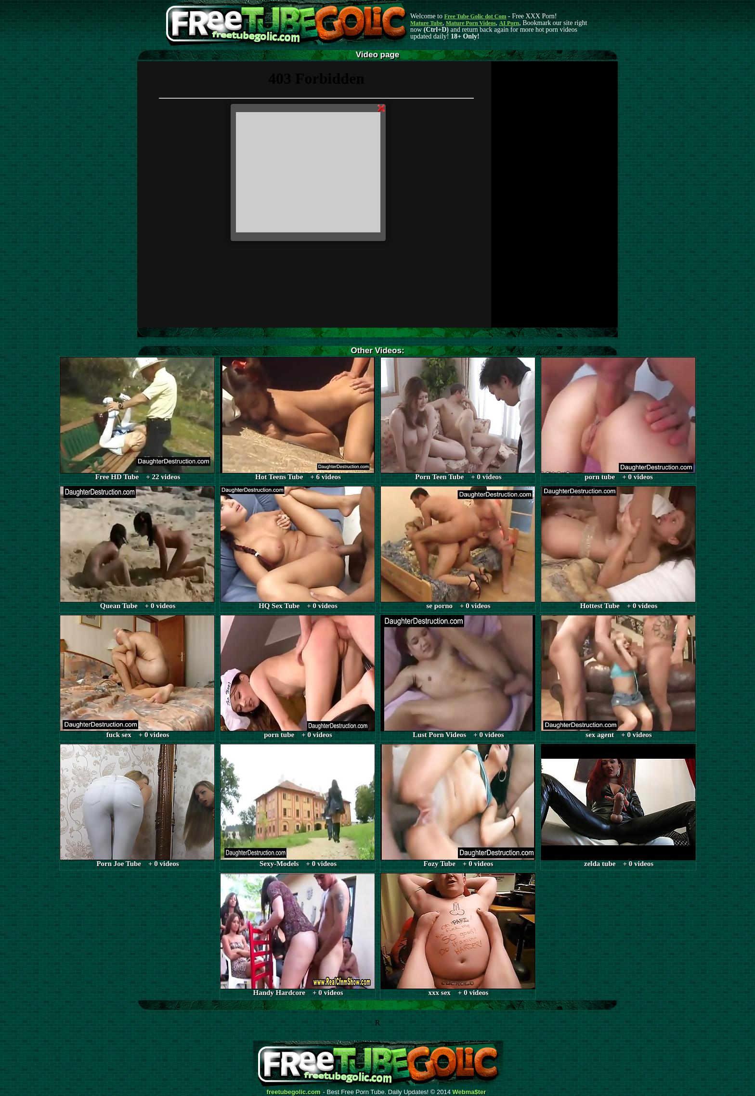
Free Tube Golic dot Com (475, 16)
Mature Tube (426, 23)
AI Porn (509, 23)
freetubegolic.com (294, 1092)
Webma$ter (469, 1092)
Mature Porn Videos (471, 23)
